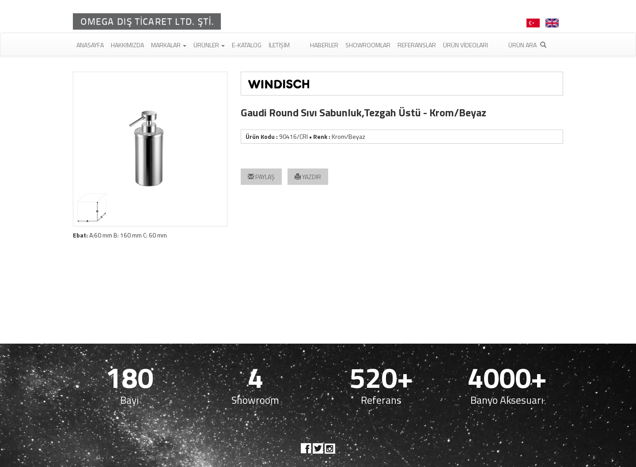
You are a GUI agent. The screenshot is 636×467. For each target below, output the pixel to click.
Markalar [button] (168, 45)
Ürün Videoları (465, 45)
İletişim (279, 45)
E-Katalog (246, 45)
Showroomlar (367, 45)
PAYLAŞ (261, 176)
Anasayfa (90, 45)
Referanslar (417, 45)
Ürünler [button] (209, 45)
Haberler (324, 45)
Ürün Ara (527, 45)
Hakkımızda (127, 45)
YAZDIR (308, 176)
